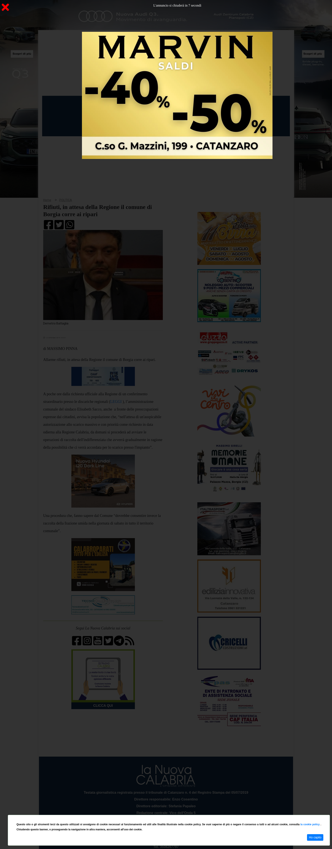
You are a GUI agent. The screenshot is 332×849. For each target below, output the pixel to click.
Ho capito (315, 837)
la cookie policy (310, 824)
